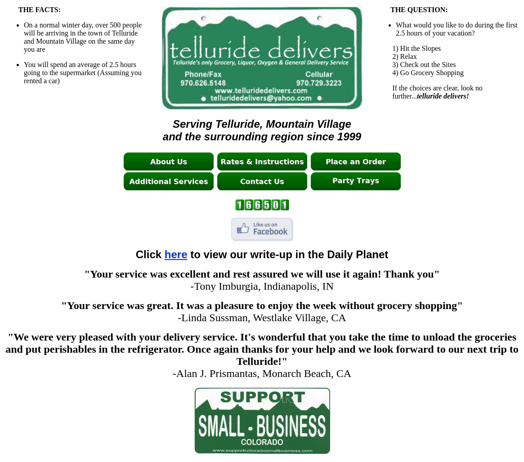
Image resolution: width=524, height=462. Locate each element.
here (176, 254)
